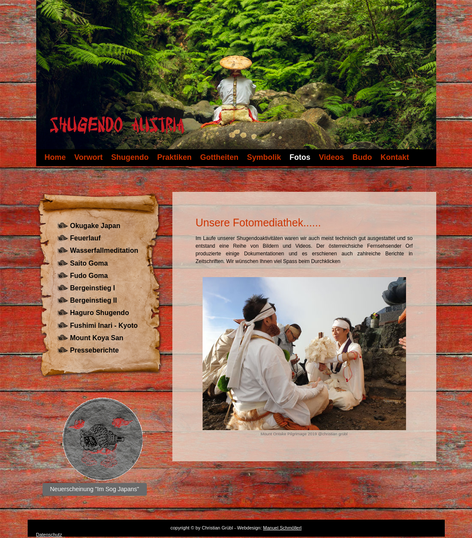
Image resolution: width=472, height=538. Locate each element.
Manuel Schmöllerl (282, 527)
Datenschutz (49, 534)
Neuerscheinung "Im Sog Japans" (94, 489)
